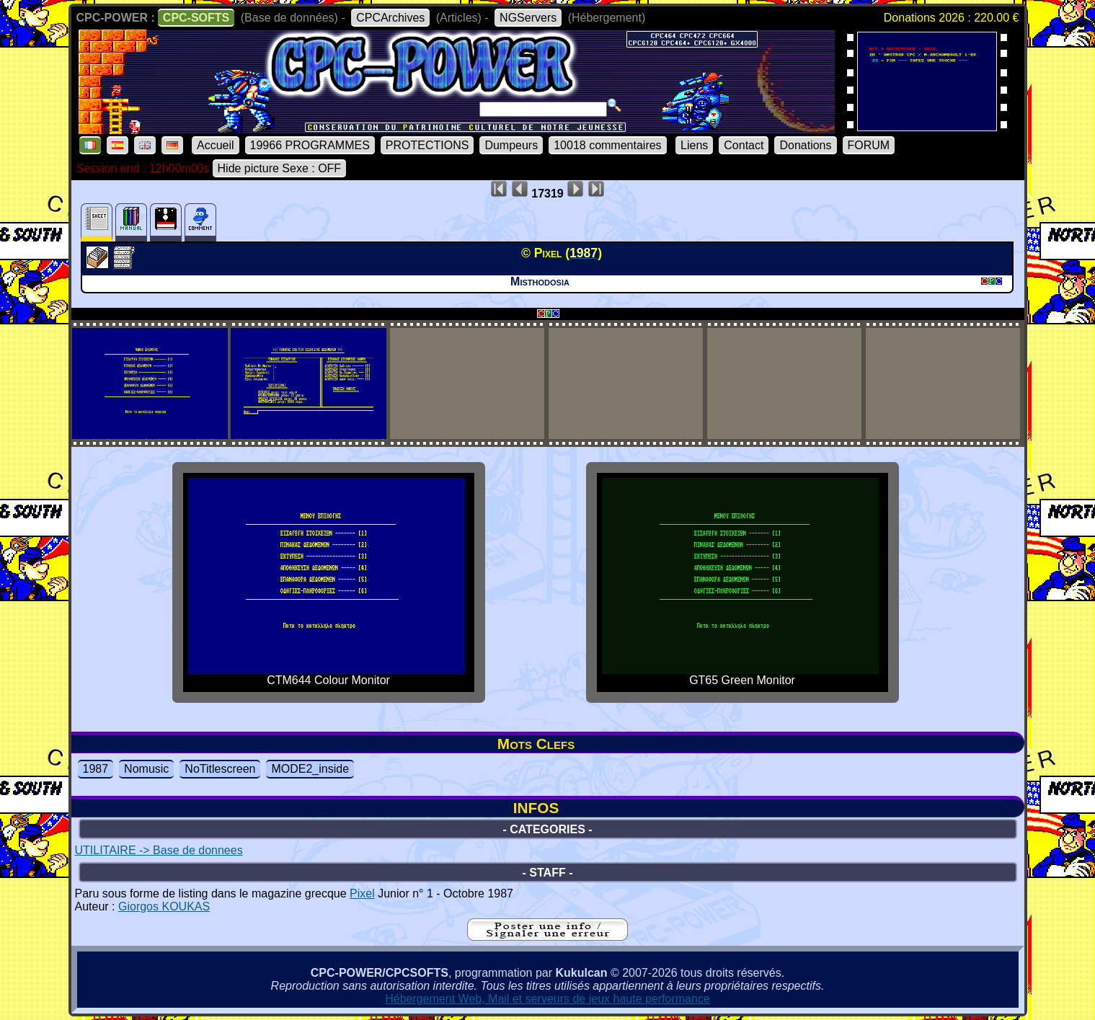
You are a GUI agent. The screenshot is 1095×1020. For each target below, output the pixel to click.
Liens (694, 145)
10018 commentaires (607, 145)
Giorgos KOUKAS (164, 906)
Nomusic (146, 769)
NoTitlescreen (220, 769)
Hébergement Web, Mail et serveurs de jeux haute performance (547, 999)
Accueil (215, 145)
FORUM (869, 145)
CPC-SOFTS (196, 18)
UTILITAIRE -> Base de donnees (159, 850)
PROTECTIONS (427, 145)
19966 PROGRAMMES (310, 145)
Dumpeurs (511, 145)
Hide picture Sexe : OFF (280, 168)
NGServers (528, 18)
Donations (805, 145)
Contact (743, 145)
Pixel (362, 893)
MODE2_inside (310, 769)
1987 (96, 769)
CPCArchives (390, 18)
